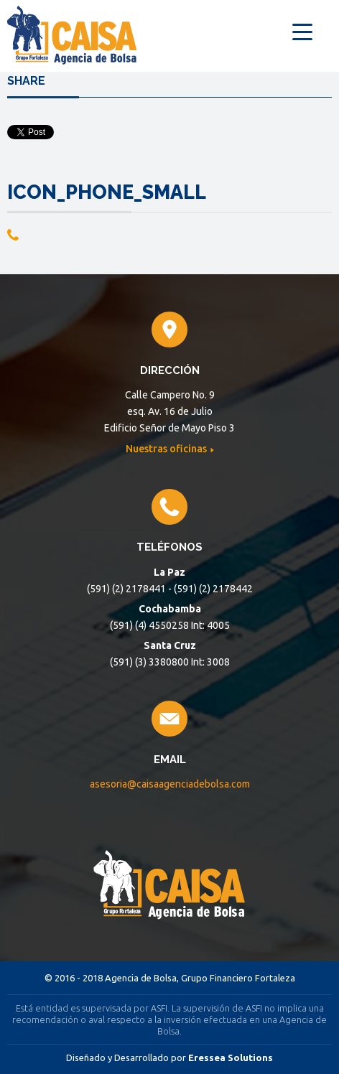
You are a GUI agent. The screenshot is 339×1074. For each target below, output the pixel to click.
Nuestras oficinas (167, 448)
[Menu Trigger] (302, 30)
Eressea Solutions (230, 1057)
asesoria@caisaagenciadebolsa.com (170, 784)
